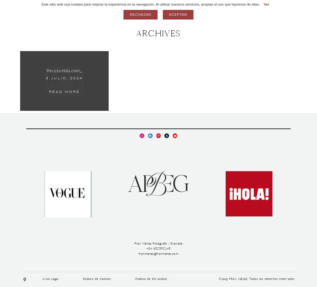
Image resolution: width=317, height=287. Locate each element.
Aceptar (178, 14)
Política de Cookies (97, 279)
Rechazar (140, 14)
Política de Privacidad (151, 279)
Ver (266, 4)
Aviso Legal (51, 279)
